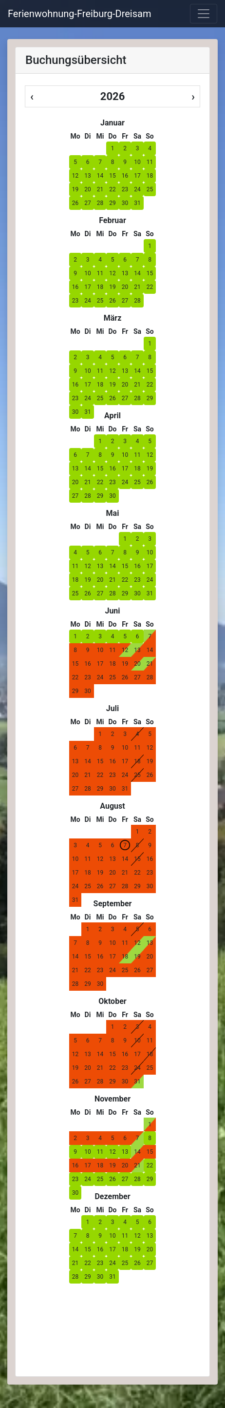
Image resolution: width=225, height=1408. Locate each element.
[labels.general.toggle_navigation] (203, 13)
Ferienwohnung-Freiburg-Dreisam (79, 14)
